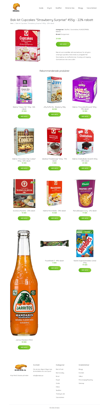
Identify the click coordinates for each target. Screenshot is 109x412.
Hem (11, 24)
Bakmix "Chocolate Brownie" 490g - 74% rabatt (85, 109)
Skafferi (59, 8)
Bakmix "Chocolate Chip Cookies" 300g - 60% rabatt (24, 161)
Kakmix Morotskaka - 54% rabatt (54, 212)
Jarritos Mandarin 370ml (24, 341)
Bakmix (58, 32)
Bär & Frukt (59, 370)
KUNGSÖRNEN (84, 30)
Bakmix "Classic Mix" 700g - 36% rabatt (24, 109)
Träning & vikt (60, 395)
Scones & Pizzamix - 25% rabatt (24, 212)
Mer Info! (63, 45)
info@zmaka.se (38, 376)
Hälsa (58, 388)
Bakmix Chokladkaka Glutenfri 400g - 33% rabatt (84, 161)
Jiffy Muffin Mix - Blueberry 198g (54, 108)
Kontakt (81, 374)
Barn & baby (60, 374)
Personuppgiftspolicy (86, 381)
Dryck (49, 8)
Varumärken (92, 8)
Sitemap (81, 384)
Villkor (81, 377)
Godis (41, 8)
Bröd (57, 377)
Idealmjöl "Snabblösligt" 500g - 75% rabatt (54, 161)
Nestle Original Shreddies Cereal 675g (85, 263)
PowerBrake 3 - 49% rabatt (54, 262)
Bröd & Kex (69, 8)
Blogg (80, 8)
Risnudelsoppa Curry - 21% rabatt (85, 212)
